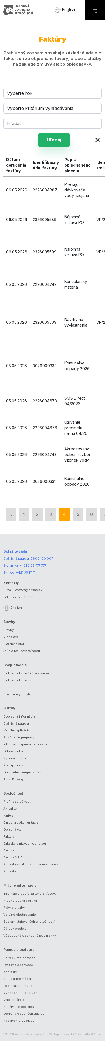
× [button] (98, 139)
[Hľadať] (52, 123)
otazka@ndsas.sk (28, 590)
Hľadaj (54, 140)
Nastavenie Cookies (18, 1021)
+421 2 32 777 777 (33, 565)
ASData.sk (96, 1034)
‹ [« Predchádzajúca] (11, 514)
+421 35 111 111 (26, 572)
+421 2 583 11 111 (22, 597)
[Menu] (95, 10)
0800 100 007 (42, 558)
